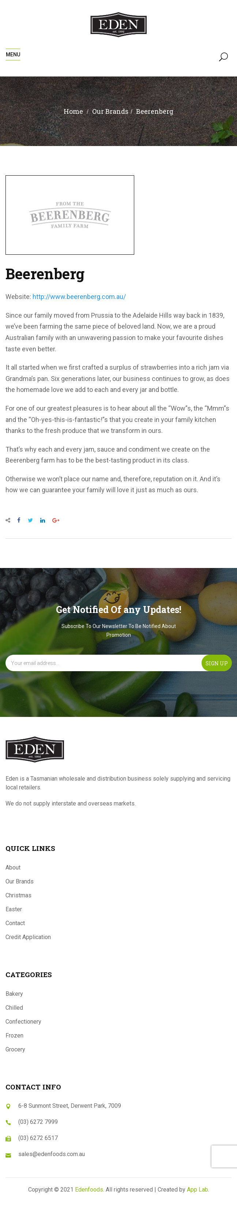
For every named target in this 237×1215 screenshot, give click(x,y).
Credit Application (28, 937)
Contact (15, 923)
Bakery (14, 993)
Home (73, 111)
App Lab (197, 1189)
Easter (13, 909)
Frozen (14, 1035)
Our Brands (19, 881)
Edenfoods (89, 1189)
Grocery (15, 1049)
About (12, 867)
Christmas (18, 895)
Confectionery (23, 1021)
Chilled (14, 1007)
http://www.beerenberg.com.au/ (79, 296)
